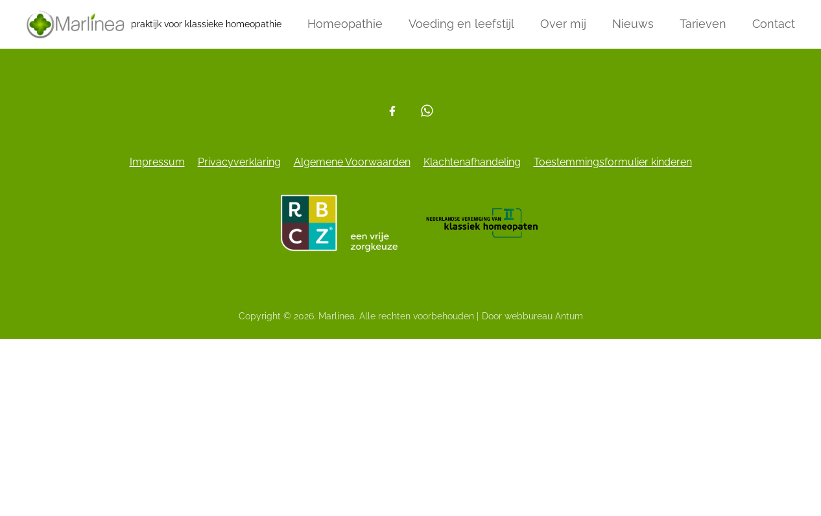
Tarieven (703, 24)
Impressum (157, 162)
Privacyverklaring (239, 162)
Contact (773, 24)
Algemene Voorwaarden (352, 162)
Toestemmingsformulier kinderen (613, 162)
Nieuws (633, 24)
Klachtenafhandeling (472, 162)
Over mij (563, 24)
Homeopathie (345, 24)
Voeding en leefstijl (461, 24)
